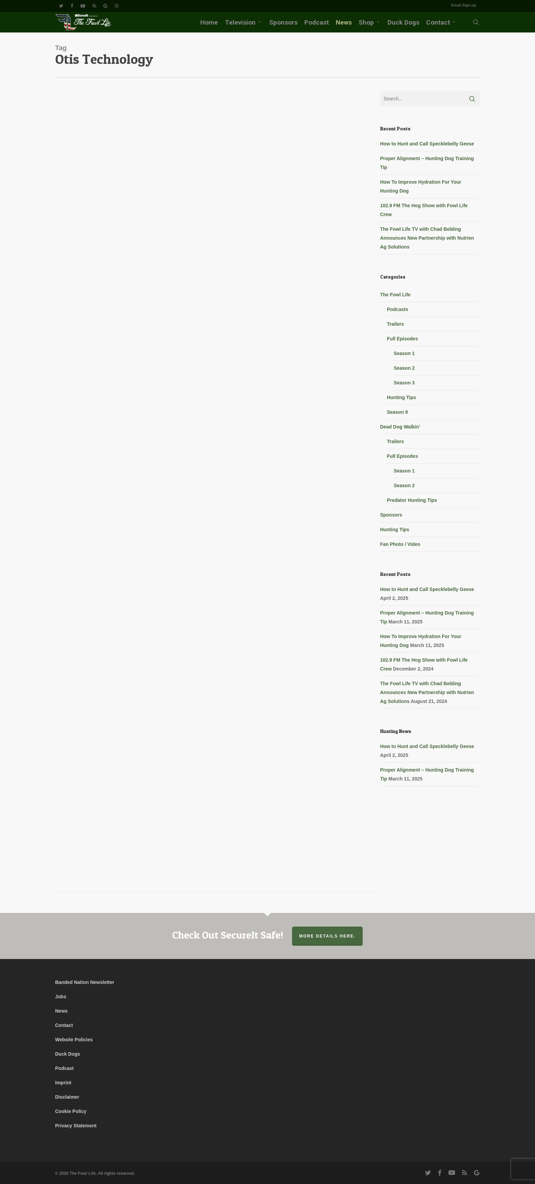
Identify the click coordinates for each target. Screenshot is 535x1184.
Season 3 (404, 382)
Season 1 (404, 353)
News (61, 1011)
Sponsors (391, 515)
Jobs (61, 996)
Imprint (63, 1082)
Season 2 (404, 368)
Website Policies (74, 1039)
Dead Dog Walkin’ (400, 426)
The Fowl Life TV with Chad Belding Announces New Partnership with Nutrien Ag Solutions (427, 238)
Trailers (395, 324)
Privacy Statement (76, 1125)
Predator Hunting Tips (412, 500)
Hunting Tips (401, 397)
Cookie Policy (71, 1111)
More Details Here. (327, 936)
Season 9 (397, 412)
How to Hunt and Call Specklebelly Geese (427, 143)
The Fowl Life (395, 294)
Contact (64, 1025)
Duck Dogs (67, 1054)
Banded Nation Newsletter (84, 982)
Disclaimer (67, 1097)
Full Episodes (402, 338)
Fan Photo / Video (400, 544)
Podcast (64, 1068)
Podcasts (397, 309)
